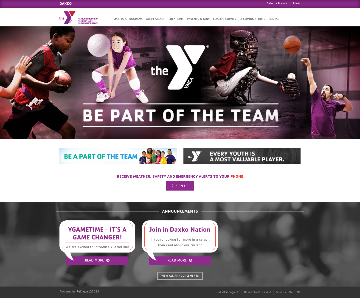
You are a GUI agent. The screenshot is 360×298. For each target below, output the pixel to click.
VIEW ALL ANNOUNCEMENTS (180, 275)
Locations (176, 19)
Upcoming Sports (252, 19)
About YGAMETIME (288, 292)
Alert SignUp (155, 19)
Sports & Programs (128, 19)
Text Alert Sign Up (227, 292)
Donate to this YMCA (257, 292)
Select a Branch (277, 3)
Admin (297, 3)
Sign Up (180, 186)
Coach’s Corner (224, 19)
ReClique (82, 291)
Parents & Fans (198, 19)
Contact (275, 19)
